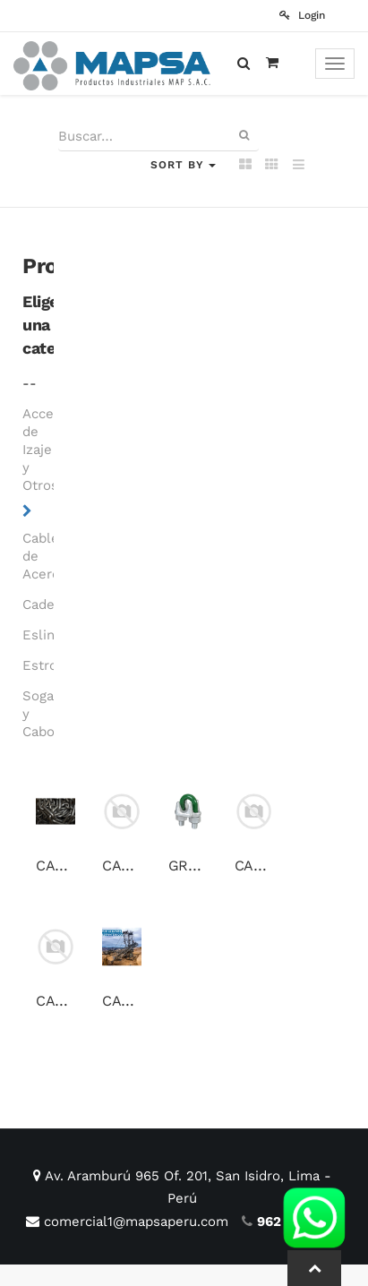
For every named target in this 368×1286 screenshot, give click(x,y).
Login (302, 15)
